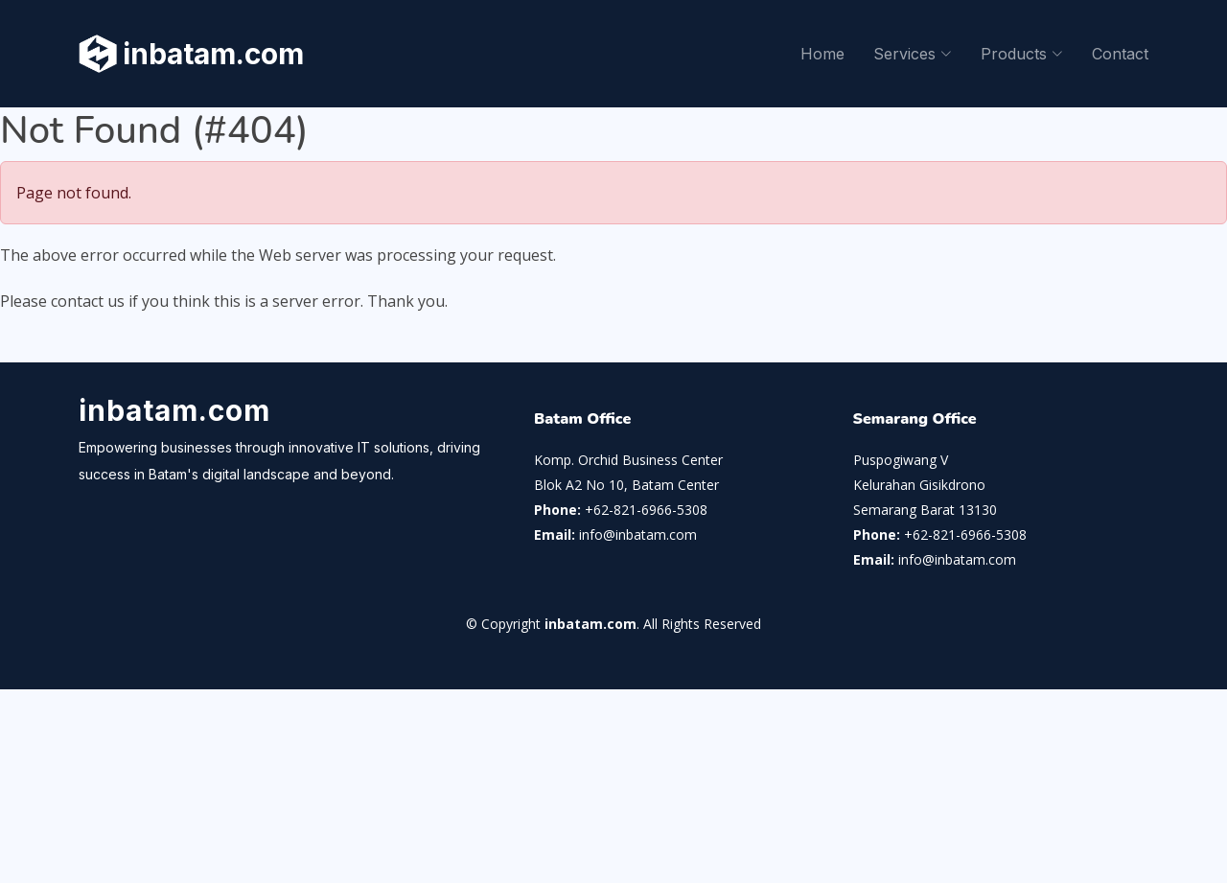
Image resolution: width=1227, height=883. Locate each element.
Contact (1120, 53)
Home (822, 53)
